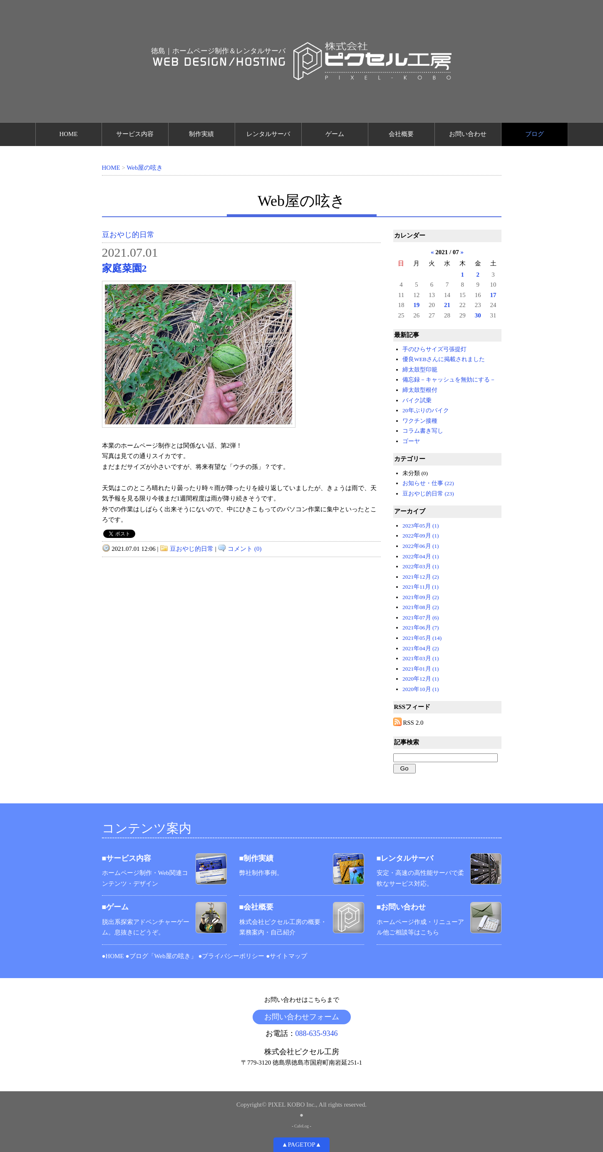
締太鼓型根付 (419, 390)
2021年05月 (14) (422, 638)
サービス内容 (135, 134)
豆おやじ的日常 (128, 234)
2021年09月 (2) (420, 597)
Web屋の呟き (145, 167)
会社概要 (401, 134)
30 (478, 315)
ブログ (534, 134)
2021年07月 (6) (420, 617)
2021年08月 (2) (420, 607)
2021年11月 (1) (420, 587)
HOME (68, 134)
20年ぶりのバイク (425, 410)
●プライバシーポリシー (231, 956)
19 (416, 305)
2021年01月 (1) (420, 669)
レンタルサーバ (268, 134)
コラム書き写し (422, 431)
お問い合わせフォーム (301, 1017)
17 (493, 295)
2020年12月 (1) (420, 679)
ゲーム (334, 134)
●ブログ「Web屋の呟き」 (160, 956)
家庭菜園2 (124, 268)
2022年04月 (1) (420, 556)
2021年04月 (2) (420, 648)
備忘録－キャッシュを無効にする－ (449, 380)
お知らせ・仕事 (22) (428, 483)
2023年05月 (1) (420, 526)
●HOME (113, 956)
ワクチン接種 (419, 421)
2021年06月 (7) (420, 627)
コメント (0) (244, 548)
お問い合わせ (467, 134)
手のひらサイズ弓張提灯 (434, 349)
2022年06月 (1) (420, 546)
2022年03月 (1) (420, 566)
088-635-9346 (316, 1033)
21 (447, 305)
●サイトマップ (286, 956)
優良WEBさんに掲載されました (443, 359)
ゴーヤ (411, 441)
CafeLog (301, 1126)
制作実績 (201, 134)
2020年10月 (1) (420, 689)
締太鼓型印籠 (419, 370)
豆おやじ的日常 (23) (428, 494)
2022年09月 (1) (420, 536)
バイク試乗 (417, 400)
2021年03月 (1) (420, 658)
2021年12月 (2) (420, 577)
